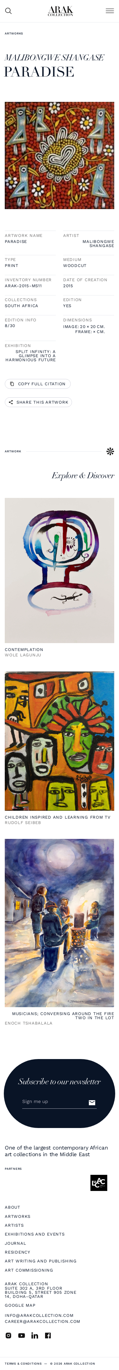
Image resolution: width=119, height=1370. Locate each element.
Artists (14, 1225)
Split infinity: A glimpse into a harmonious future (30, 356)
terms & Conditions (23, 1363)
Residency (17, 1252)
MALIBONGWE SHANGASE (98, 243)
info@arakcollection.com (39, 1315)
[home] (60, 11)
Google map (20, 1305)
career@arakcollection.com (42, 1321)
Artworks (14, 33)
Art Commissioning (29, 1270)
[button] (109, 11)
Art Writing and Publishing (41, 1261)
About (12, 1207)
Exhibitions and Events (35, 1234)
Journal (15, 1243)
